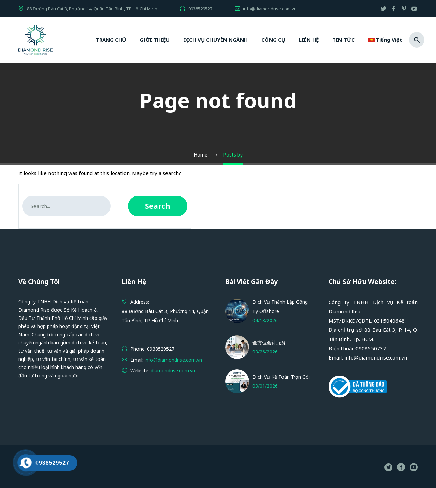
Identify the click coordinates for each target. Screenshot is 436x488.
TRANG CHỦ (111, 39)
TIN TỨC (343, 39)
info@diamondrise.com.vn (270, 8)
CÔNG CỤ (273, 39)
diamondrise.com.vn (173, 370)
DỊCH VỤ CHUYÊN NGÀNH (215, 39)
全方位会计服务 (269, 342)
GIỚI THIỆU (155, 39)
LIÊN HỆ (309, 39)
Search (157, 206)
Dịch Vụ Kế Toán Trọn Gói (281, 377)
